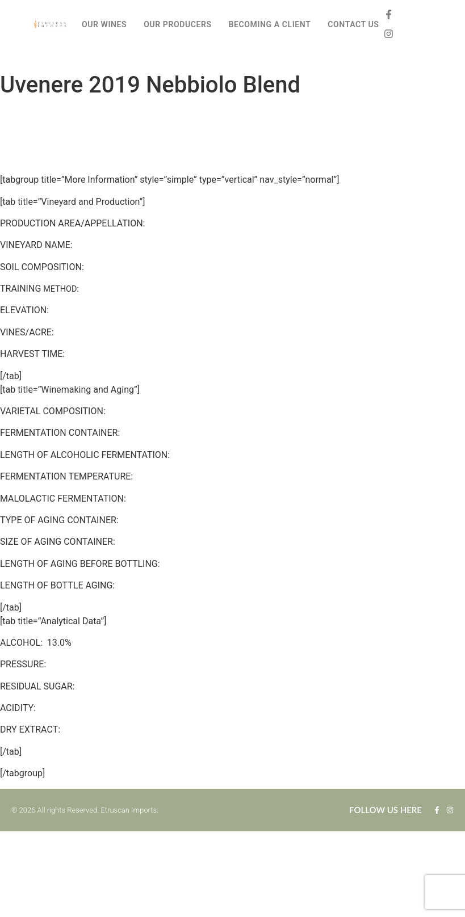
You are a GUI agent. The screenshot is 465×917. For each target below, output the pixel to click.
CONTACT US (353, 24)
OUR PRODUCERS (177, 24)
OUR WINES (104, 24)
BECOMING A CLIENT (270, 24)
